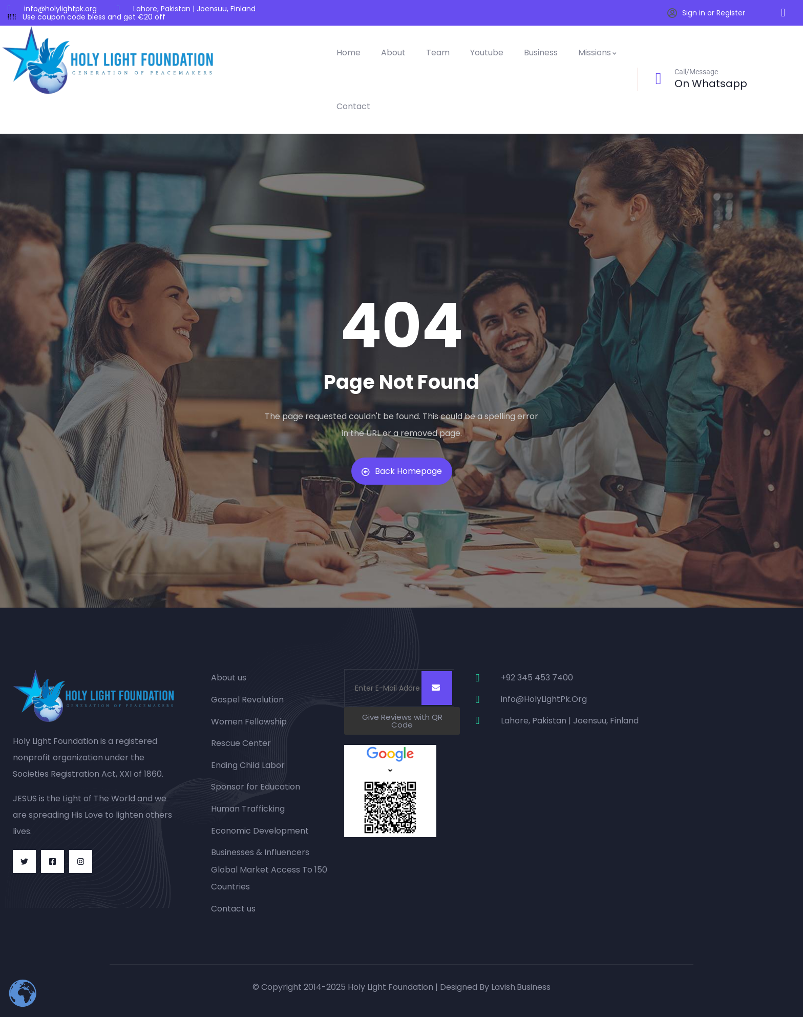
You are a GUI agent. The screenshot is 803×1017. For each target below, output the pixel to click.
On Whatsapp (710, 83)
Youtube (486, 52)
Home (348, 52)
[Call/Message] (658, 78)
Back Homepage (402, 471)
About (393, 52)
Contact (353, 106)
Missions (598, 52)
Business (541, 52)
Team (438, 52)
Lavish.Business (521, 987)
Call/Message (696, 72)
